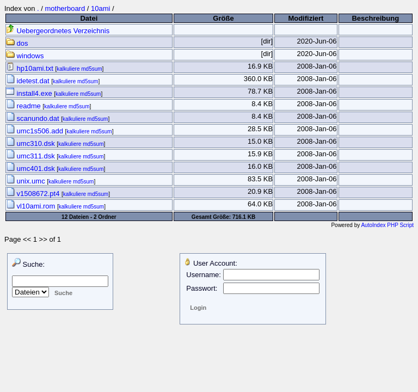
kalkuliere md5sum (79, 69)
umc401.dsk (31, 168)
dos (17, 43)
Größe (223, 18)
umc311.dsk (31, 156)
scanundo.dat (33, 118)
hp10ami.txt (30, 68)
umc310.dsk (31, 143)
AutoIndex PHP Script (387, 225)
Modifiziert (305, 18)
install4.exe (30, 93)
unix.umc (26, 181)
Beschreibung (375, 18)
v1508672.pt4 (34, 193)
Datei (88, 18)
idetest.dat (28, 81)
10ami (100, 8)
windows (25, 56)
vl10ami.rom (31, 206)
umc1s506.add (35, 131)
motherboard (65, 8)
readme (24, 106)
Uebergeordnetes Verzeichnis (57, 31)
